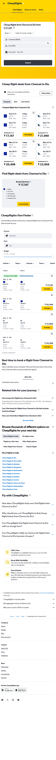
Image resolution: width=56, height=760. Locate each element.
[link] (23, 204)
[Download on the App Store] (21, 690)
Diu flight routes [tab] (28, 436)
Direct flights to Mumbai (11, 464)
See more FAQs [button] (28, 420)
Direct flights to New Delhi (11, 461)
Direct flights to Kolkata (10, 477)
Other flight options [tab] (29, 441)
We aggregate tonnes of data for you (29, 603)
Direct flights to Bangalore (11, 467)
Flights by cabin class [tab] (11, 441)
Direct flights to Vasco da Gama (13, 483)
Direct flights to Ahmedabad (12, 486)
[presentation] (14, 28)
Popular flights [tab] (31, 446)
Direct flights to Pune (9, 489)
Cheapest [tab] (6, 102)
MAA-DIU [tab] (28, 377)
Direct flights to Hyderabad (12, 470)
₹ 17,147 (8, 28)
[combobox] (8, 33)
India (22, 616)
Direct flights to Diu (9, 458)
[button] (3, 3)
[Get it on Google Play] (7, 690)
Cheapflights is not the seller (29, 599)
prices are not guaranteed (46, 593)
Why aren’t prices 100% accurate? (29, 607)
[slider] (53, 256)
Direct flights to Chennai (11, 473)
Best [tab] (15, 102)
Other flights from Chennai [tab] (12, 446)
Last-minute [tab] (25, 102)
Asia (17, 616)
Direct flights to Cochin (10, 480)
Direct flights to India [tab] (11, 436)
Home (12, 616)
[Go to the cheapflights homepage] (16, 3)
